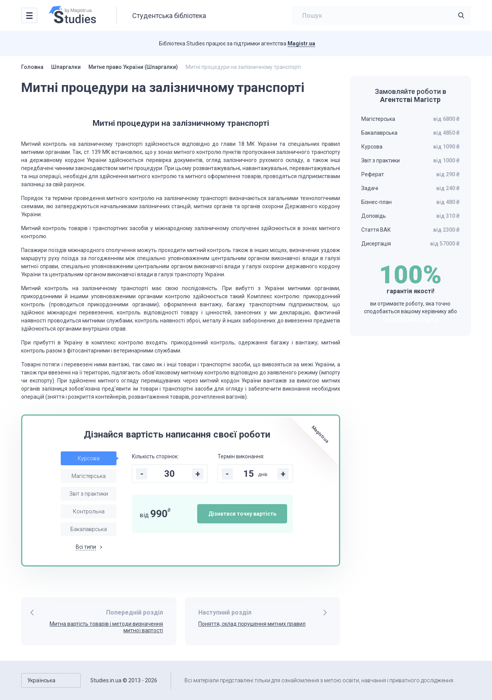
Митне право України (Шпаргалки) (133, 67)
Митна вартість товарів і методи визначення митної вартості (106, 627)
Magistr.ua (301, 43)
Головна (32, 67)
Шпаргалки (66, 67)
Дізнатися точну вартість (242, 514)
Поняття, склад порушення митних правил (252, 624)
